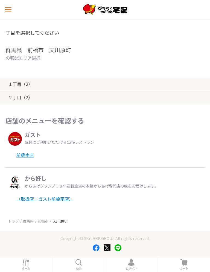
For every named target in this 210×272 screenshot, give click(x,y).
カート (184, 268)
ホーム (26, 268)
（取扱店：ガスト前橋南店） (44, 198)
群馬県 (28, 221)
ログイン (131, 268)
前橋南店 (25, 155)
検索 (78, 268)
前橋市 (43, 221)
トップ (13, 221)
